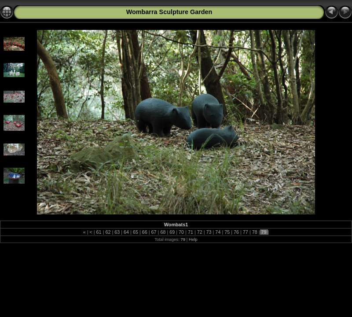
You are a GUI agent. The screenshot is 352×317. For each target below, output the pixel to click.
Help (193, 239)
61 (99, 232)
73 (209, 232)
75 (227, 232)
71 (190, 232)
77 (245, 232)
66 (145, 232)
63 (117, 232)
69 (172, 232)
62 (108, 232)
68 (163, 232)
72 (200, 232)
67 (154, 232)
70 (181, 232)
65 (135, 232)
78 (255, 232)
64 (126, 232)
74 (218, 232)
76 (236, 232)
